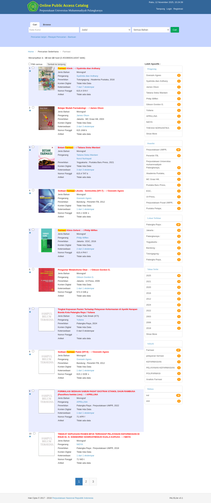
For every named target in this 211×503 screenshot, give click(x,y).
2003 (163, 316)
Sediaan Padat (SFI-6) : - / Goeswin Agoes (83, 352)
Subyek (150, 343)
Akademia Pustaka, (163, 173)
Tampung (160, 8)
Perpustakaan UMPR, (163, 149)
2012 (163, 298)
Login (169, 8)
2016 (163, 293)
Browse (47, 24)
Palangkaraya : (163, 236)
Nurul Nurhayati (84, 158)
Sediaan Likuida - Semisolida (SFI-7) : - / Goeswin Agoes (91, 191)
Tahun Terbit (152, 269)
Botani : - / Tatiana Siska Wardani (79, 147)
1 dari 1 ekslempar (85, 209)
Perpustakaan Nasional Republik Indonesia (72, 498)
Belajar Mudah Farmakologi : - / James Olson (81, 108)
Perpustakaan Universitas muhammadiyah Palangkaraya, (163, 164)
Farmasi (163, 350)
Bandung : (163, 247)
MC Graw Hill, (163, 179)
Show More (151, 133)
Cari (35, 24)
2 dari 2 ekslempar (85, 249)
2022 (163, 310)
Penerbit (150, 143)
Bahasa (150, 389)
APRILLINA (82, 402)
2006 (163, 322)
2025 (163, 275)
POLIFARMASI (163, 373)
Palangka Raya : (163, 224)
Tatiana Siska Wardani (87, 155)
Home (31, 51)
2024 (163, 304)
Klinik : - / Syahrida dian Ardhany (79, 68)
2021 (163, 281)
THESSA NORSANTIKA (163, 128)
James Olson (83, 115)
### (163, 401)
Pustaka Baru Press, (163, 185)
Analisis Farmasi (163, 379)
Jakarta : (163, 230)
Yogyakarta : (163, 242)
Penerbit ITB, (163, 155)
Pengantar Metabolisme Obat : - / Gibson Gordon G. (84, 270)
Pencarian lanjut (39, 37)
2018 (163, 328)
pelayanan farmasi (163, 355)
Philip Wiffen (83, 237)
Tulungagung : (163, 253)
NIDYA (80, 444)
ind (163, 395)
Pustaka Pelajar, (163, 208)
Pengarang (151, 69)
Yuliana (80, 320)
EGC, (163, 191)
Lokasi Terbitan (154, 218)
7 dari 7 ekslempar (85, 87)
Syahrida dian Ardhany (87, 76)
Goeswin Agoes (84, 198)
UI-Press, (163, 196)
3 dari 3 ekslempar (85, 126)
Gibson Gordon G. (85, 277)
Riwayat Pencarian (57, 37)
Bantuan (72, 37)
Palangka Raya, (163, 259)
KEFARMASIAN (163, 361)
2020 (163, 287)
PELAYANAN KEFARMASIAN (163, 367)
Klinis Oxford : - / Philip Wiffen (77, 230)
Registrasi (178, 8)
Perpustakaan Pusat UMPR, (163, 202)
